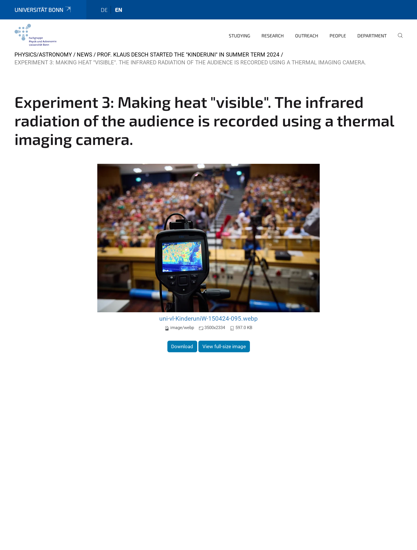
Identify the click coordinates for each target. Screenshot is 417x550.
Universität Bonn (43, 9)
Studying (239, 35)
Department (372, 35)
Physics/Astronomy (43, 54)
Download (182, 346)
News (84, 54)
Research (272, 35)
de (104, 9)
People (338, 35)
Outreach (306, 35)
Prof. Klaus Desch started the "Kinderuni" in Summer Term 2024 (188, 54)
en (118, 9)
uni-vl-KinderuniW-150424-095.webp (208, 318)
